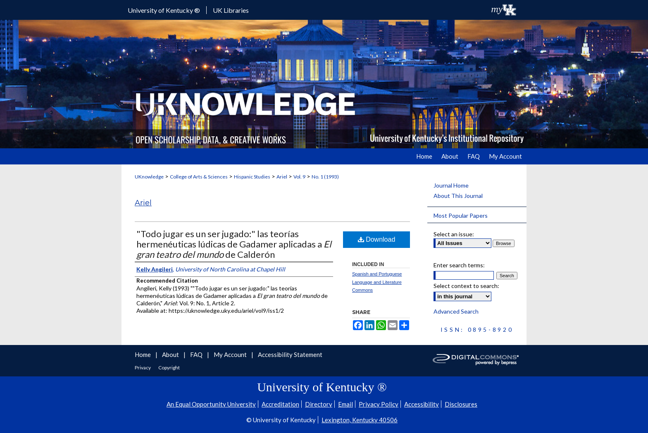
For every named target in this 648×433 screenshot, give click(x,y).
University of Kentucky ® (164, 10)
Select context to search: (466, 285)
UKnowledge (149, 177)
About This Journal (458, 195)
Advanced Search (456, 311)
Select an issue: (454, 234)
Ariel (281, 177)
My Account (231, 354)
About (171, 354)
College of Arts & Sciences (199, 177)
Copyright (169, 367)
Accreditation (280, 404)
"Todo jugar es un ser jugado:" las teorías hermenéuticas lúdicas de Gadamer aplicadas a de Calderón (233, 244)
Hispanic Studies (252, 177)
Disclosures (461, 404)
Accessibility (421, 404)
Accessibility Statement (290, 354)
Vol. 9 (299, 177)
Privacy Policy (378, 404)
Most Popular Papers (461, 215)
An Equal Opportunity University (211, 404)
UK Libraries (231, 10)
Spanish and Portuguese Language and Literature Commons (377, 282)
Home (143, 354)
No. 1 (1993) (325, 177)
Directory (318, 404)
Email (345, 404)
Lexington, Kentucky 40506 (360, 419)
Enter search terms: (459, 265)
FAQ (197, 354)
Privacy (143, 367)
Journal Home (451, 185)
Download (376, 239)
